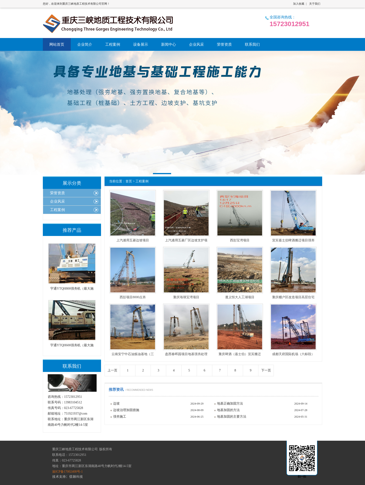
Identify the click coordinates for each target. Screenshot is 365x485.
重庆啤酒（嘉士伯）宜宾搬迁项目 (240, 354)
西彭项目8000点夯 (133, 297)
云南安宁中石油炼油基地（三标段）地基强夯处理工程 (133, 354)
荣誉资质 (57, 193)
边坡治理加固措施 (126, 410)
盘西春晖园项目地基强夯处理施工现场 (186, 354)
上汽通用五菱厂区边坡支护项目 (186, 240)
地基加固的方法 (228, 410)
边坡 (116, 403)
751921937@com (75, 413)
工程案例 (142, 181)
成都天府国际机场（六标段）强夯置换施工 (293, 354)
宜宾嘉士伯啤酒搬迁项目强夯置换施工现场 (293, 240)
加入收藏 (298, 3)
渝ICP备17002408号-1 (67, 471)
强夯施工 (119, 416)
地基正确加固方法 (230, 403)
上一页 (112, 370)
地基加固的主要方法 (231, 416)
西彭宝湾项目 (240, 240)
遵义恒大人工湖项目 (239, 297)
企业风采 (57, 201)
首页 (128, 181)
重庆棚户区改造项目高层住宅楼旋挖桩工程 (293, 297)
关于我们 (314, 3)
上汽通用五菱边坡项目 (132, 240)
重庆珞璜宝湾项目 (186, 297)
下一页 (266, 370)
